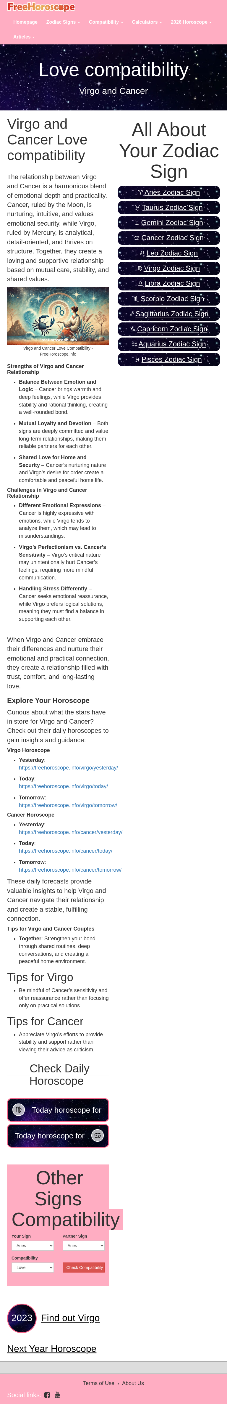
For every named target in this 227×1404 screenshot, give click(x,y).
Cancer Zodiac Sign (172, 238)
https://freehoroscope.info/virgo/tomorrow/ (68, 805)
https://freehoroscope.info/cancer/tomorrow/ (70, 870)
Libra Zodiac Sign (172, 283)
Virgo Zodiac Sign (172, 268)
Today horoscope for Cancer (59, 1138)
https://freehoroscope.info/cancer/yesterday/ (70, 832)
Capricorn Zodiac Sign (172, 329)
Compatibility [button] (106, 22)
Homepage (25, 22)
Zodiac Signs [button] (63, 22)
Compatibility (25, 1258)
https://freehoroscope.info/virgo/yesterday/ (68, 768)
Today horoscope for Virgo (56, 1112)
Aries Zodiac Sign (172, 192)
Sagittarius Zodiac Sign (171, 314)
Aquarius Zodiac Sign (172, 344)
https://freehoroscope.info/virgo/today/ (63, 786)
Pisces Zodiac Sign (172, 359)
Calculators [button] (147, 22)
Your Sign (21, 1236)
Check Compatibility (85, 1267)
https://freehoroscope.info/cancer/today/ (65, 851)
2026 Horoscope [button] (191, 22)
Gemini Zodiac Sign (172, 222)
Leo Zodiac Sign (172, 253)
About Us (133, 1383)
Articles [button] (24, 36)
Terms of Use (98, 1383)
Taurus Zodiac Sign (172, 207)
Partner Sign (75, 1236)
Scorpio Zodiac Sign (172, 299)
